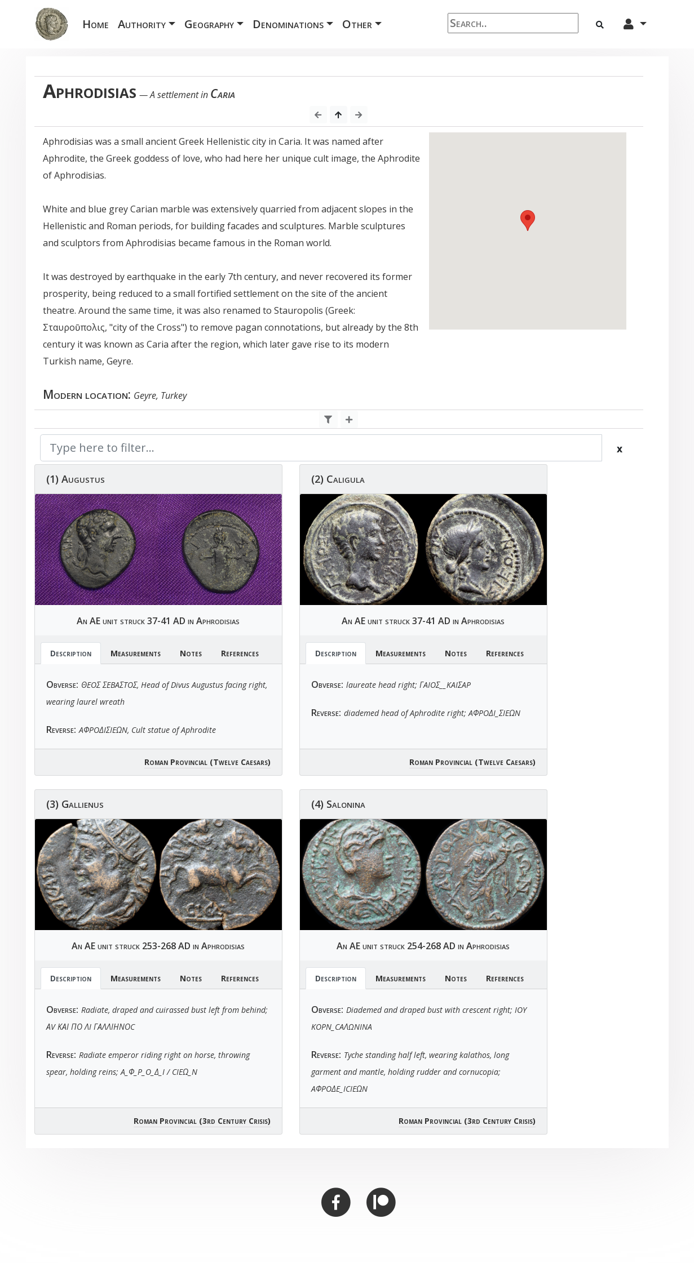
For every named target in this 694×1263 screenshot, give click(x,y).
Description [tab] (70, 653)
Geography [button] (209, 24)
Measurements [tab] (135, 653)
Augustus (83, 479)
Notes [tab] (191, 653)
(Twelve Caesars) (240, 762)
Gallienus (82, 804)
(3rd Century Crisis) (235, 1120)
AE (95, 621)
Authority (142, 24)
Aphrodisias (218, 621)
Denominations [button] (288, 24)
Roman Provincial (175, 762)
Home (97, 23)
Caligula (345, 479)
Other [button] (357, 24)
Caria (222, 93)
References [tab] (240, 653)
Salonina (345, 804)
